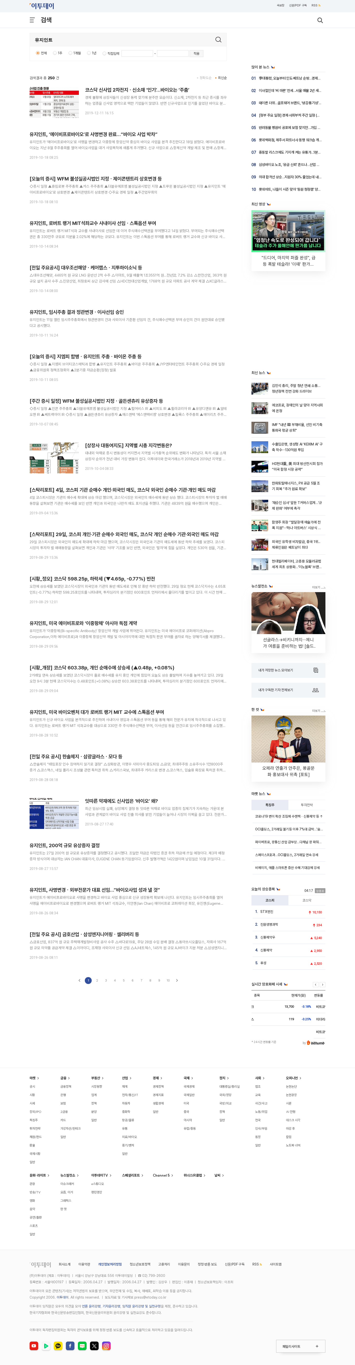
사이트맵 (276, 1264)
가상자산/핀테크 (70, 1128)
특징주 (270, 805)
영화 (32, 1201)
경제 (156, 1078)
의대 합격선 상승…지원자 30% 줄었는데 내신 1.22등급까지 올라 (303, 177)
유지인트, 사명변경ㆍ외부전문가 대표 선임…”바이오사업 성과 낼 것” (95, 890)
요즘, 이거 (66, 1192)
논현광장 (291, 1095)
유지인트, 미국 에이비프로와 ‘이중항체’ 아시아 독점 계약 (83, 623)
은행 (63, 1095)
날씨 (217, 1175)
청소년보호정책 (140, 1264)
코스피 (270, 900)
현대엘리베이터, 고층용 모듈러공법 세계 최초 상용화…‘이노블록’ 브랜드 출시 (297, 567)
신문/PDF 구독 (298, 5)
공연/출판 (36, 1217)
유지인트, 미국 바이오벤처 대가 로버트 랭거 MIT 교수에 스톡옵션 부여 (97, 712)
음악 (32, 1209)
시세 (32, 1103)
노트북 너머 (293, 1145)
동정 (258, 1137)
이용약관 (84, 1264)
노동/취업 (261, 1112)
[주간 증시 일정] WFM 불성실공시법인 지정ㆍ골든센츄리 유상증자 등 (96, 401)
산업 (125, 1078)
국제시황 (35, 1154)
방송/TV (35, 1192)
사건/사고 (261, 1103)
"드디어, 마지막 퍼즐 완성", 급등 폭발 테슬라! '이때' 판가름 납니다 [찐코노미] (289, 264)
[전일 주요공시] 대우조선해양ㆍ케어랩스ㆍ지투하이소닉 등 (86, 268)
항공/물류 (128, 1120)
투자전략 (307, 805)
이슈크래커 (67, 1184)
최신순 (222, 78)
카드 (63, 1120)
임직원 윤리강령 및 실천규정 (141, 1306)
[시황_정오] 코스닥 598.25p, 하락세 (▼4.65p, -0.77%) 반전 (92, 579)
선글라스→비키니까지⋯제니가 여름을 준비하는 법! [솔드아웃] (288, 646)
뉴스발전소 (67, 1175)
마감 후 (290, 1128)
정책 (94, 1103)
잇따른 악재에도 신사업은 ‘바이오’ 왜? (121, 801)
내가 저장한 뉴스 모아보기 (288, 670)
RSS (316, 5)
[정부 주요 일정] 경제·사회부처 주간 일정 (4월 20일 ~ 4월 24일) (304, 115)
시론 (288, 1103)
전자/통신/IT (130, 1095)
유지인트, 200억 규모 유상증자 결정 (65, 845)
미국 (186, 1103)
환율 (32, 1145)
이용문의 (184, 1264)
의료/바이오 (129, 1137)
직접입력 (113, 54)
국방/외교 (225, 1103)
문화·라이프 (38, 1175)
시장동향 (96, 1086)
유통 (124, 1128)
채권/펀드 (36, 1137)
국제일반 (189, 1095)
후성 (263, 963)
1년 (94, 53)
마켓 (33, 1078)
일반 (32, 1162)
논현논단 (291, 1086)
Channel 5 (161, 1175)
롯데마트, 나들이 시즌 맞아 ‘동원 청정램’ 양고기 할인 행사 (298, 189)
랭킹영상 (96, 1192)
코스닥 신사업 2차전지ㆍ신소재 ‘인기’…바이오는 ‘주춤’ (137, 90)
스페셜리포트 (131, 1175)
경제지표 (158, 1095)
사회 (258, 1078)
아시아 (188, 1120)
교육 (258, 1095)
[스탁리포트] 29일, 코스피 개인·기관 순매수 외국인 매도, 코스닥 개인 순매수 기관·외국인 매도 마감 (124, 534)
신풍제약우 (267, 937)
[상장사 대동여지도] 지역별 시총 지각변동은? (128, 445)
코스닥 (306, 900)
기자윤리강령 (111, 1306)
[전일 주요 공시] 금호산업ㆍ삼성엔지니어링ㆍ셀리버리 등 (84, 934)
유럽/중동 (190, 1128)
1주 (60, 53)
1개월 (77, 53)
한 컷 (63, 1209)
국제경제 (189, 1086)
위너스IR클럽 (193, 1175)
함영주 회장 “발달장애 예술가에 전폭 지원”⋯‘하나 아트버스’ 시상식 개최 (296, 528)
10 (168, 980)
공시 (32, 1086)
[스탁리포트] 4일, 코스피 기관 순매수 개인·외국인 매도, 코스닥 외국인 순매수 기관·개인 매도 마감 (123, 490)
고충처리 (164, 1264)
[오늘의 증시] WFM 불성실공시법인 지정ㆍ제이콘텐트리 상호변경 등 (96, 179)
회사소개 (65, 1264)
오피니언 (292, 1078)
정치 (222, 1078)
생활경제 (158, 1103)
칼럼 (288, 1137)
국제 (187, 1078)
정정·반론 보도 (207, 1264)
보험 (63, 1103)
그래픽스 (65, 1201)
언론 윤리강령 (91, 1306)
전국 (258, 1120)
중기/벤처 (128, 1145)
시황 (32, 1095)
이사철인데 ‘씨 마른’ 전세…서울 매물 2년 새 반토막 (294, 90)
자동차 (126, 1103)
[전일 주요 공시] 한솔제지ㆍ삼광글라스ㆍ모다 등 (76, 757)
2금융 (64, 1112)
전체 (44, 53)
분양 (94, 1112)
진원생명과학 (269, 924)
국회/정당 (225, 1095)
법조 (258, 1086)
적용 (196, 54)
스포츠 (34, 1226)
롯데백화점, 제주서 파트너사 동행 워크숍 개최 (290, 140)
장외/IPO (35, 1112)
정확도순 (206, 78)
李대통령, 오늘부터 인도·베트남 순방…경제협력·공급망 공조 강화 (303, 78)
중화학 (126, 1112)
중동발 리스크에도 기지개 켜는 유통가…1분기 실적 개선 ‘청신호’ (302, 152)
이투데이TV (99, 1175)
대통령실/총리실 (229, 1086)
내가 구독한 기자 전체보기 (288, 690)
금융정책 (65, 1086)
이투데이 (63, 1297)
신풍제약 (266, 950)
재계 (124, 1086)
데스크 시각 (293, 1120)
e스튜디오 (97, 1184)
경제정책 (158, 1086)
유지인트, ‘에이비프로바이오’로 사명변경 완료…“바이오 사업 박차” (94, 134)
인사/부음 (261, 1128)
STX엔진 (266, 912)
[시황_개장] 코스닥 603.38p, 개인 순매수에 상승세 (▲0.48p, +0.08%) (102, 668)
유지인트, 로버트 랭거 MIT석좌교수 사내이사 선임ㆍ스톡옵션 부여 (93, 223)
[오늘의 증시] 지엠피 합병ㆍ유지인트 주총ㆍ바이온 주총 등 (86, 357)
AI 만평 (290, 1112)
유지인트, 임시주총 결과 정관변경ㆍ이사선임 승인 (77, 312)
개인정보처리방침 (110, 1264)
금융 (63, 1078)
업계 (94, 1095)
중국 (186, 1112)
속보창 (280, 5)
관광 (32, 1184)
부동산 (95, 1078)
